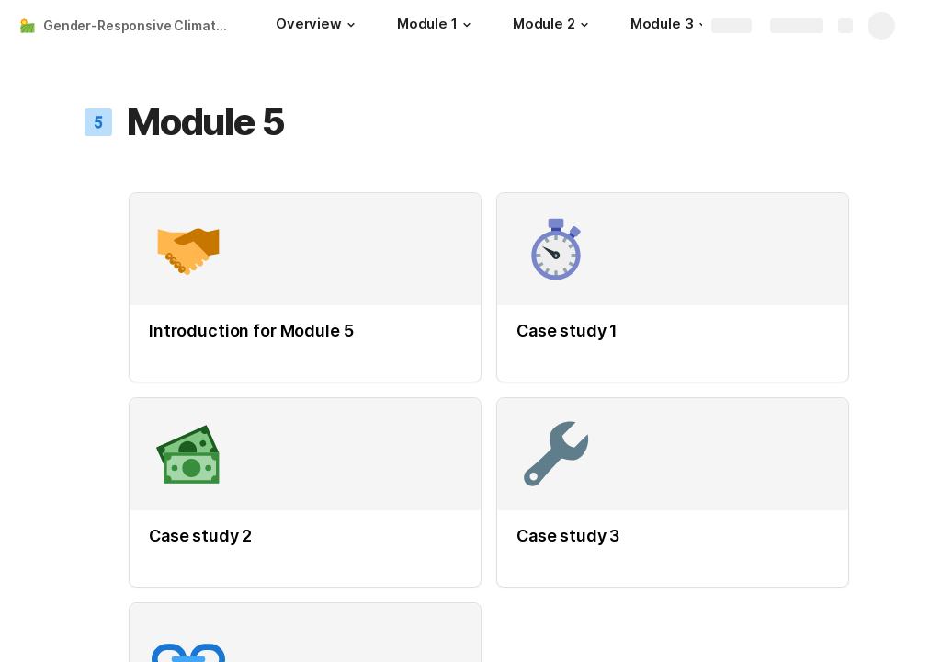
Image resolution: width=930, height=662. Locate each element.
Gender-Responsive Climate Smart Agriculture (141, 25)
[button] (351, 25)
